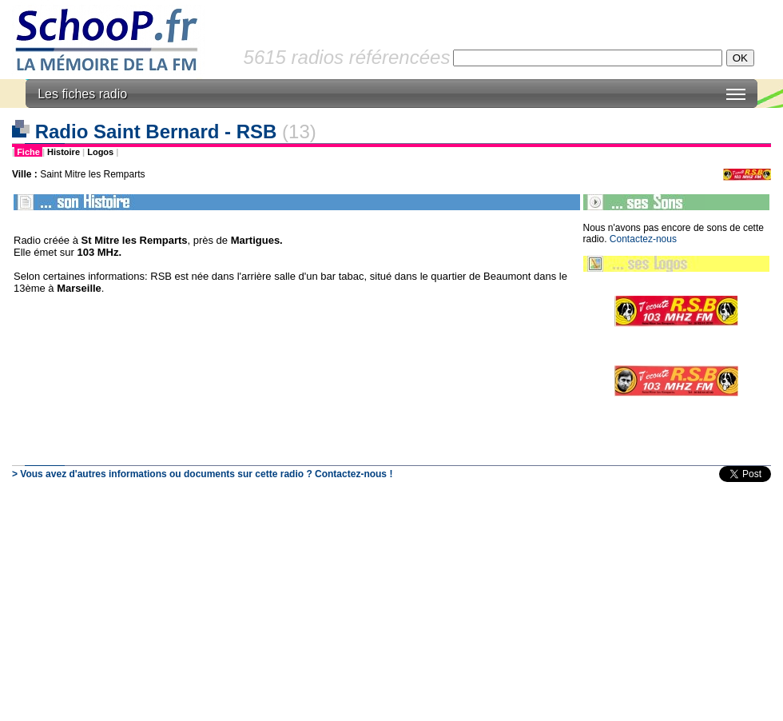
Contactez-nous (643, 239)
